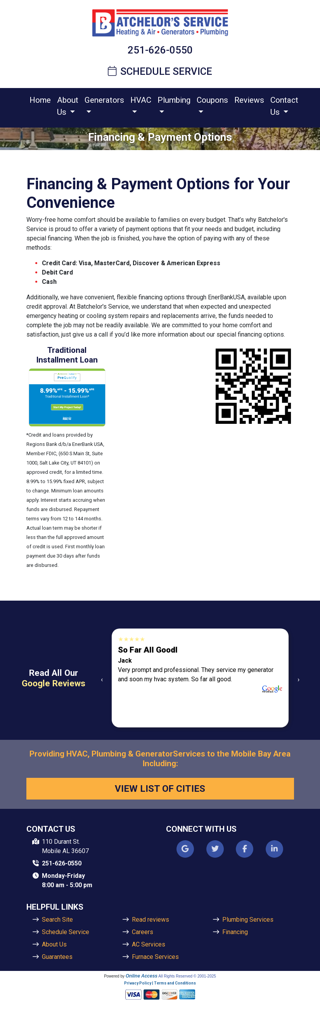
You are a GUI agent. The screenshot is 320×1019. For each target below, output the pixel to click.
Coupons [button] (212, 100)
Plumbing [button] (173, 100)
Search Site (57, 919)
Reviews (249, 100)
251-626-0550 (160, 50)
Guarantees (57, 956)
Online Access (141, 976)
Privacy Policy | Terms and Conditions (160, 983)
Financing (235, 932)
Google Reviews (53, 683)
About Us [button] (67, 106)
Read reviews (150, 919)
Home (40, 100)
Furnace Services (155, 956)
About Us (54, 944)
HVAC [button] (140, 100)
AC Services (148, 944)
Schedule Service (160, 71)
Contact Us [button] (284, 106)
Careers (142, 932)
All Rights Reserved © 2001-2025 (187, 976)
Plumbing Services (247, 919)
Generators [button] (104, 100)
